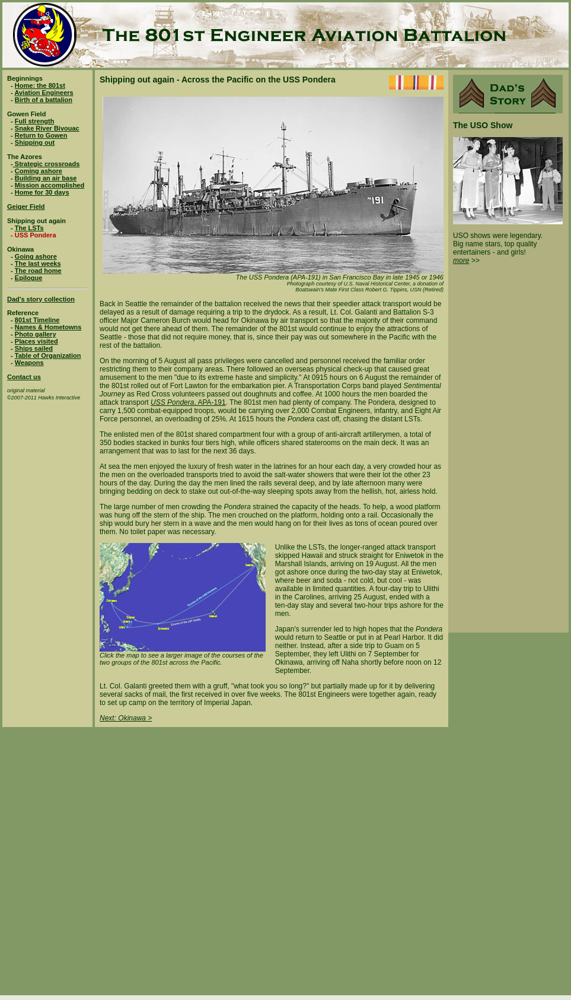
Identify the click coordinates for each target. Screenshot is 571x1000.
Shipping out (35, 142)
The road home (38, 270)
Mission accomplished (49, 185)
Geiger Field (26, 206)
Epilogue (28, 277)
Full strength (35, 121)
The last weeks (38, 263)
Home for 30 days (42, 192)
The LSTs (29, 227)
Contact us (24, 376)
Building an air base (46, 178)
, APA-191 (209, 402)
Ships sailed (34, 348)
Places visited (36, 341)
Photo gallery (35, 334)
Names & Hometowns (48, 327)
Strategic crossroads (46, 163)
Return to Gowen (41, 135)
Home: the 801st (40, 85)
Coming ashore (38, 170)
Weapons (29, 362)
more (461, 260)
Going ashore (36, 256)
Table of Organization (48, 355)
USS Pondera (172, 402)
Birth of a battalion (43, 99)
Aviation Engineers (43, 92)
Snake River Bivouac (47, 128)
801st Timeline (37, 319)
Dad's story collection (41, 299)
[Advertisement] (133, 860)
